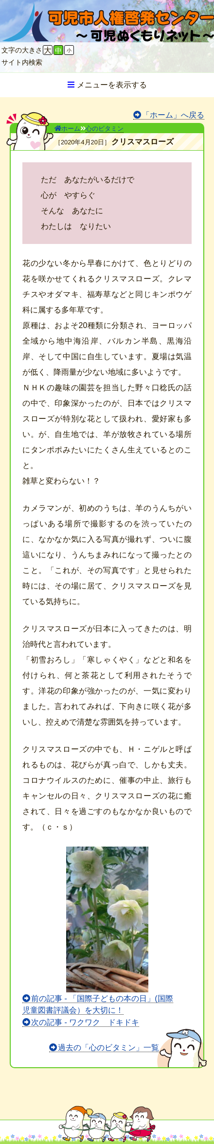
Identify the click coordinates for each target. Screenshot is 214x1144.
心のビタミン (105, 128)
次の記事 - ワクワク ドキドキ (85, 1022)
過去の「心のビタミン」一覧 (108, 1047)
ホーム (67, 128)
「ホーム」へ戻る (173, 115)
